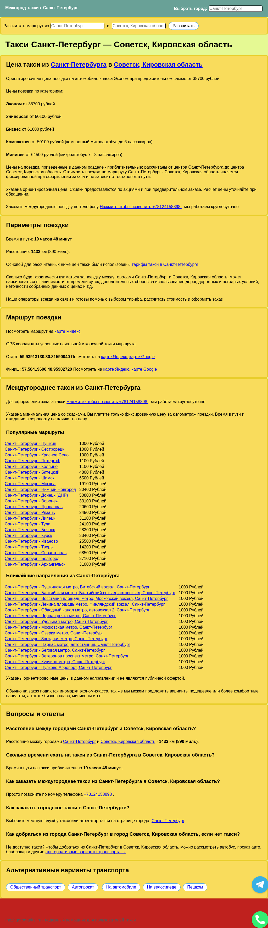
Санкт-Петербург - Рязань (30, 512)
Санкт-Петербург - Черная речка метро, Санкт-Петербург (60, 616)
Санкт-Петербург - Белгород (32, 558)
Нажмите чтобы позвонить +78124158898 (141, 206)
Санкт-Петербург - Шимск (29, 478)
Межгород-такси (22, 7)
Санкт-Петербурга (79, 64)
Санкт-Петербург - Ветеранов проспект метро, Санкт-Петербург (67, 656)
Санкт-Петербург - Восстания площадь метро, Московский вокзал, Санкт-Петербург (86, 598)
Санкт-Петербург (60, 7)
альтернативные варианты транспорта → (86, 852)
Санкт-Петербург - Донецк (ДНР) (36, 495)
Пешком (195, 887)
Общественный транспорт (35, 887)
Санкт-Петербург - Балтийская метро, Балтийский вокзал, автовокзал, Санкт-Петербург (90, 593)
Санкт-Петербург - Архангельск (35, 564)
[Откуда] (77, 26)
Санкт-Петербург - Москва (30, 484)
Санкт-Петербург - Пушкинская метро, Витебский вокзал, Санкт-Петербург (77, 587)
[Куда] (139, 26)
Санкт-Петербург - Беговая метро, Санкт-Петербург (55, 650)
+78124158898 (98, 794)
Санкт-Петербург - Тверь (29, 547)
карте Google (142, 356)
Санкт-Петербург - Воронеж (31, 501)
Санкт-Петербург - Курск (28, 535)
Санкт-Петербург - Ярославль (34, 507)
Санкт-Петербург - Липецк (30, 518)
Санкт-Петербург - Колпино (31, 466)
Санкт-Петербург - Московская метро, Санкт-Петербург (58, 627)
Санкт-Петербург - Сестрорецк (34, 449)
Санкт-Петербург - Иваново (31, 541)
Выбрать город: (190, 8)
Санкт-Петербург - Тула (27, 524)
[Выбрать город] (236, 8)
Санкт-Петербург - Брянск (30, 530)
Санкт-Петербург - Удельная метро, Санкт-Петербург (56, 621)
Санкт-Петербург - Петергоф (32, 461)
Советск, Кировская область (158, 64)
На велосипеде (161, 887)
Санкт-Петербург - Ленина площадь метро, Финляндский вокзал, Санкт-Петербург (85, 604)
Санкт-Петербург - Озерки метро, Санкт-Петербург (54, 633)
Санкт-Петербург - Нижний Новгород (40, 489)
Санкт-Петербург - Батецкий (32, 472)
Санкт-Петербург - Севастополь (35, 553)
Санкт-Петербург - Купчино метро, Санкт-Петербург (55, 662)
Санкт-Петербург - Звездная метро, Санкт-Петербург (56, 639)
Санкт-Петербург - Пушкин (30, 443)
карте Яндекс (67, 331)
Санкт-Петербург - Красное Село (37, 455)
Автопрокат (83, 887)
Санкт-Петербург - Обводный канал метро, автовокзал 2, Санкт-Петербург (77, 610)
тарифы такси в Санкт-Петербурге (165, 264)
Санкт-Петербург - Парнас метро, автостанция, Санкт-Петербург (67, 644)
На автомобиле (121, 887)
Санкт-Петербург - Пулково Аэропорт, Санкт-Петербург (58, 667)
